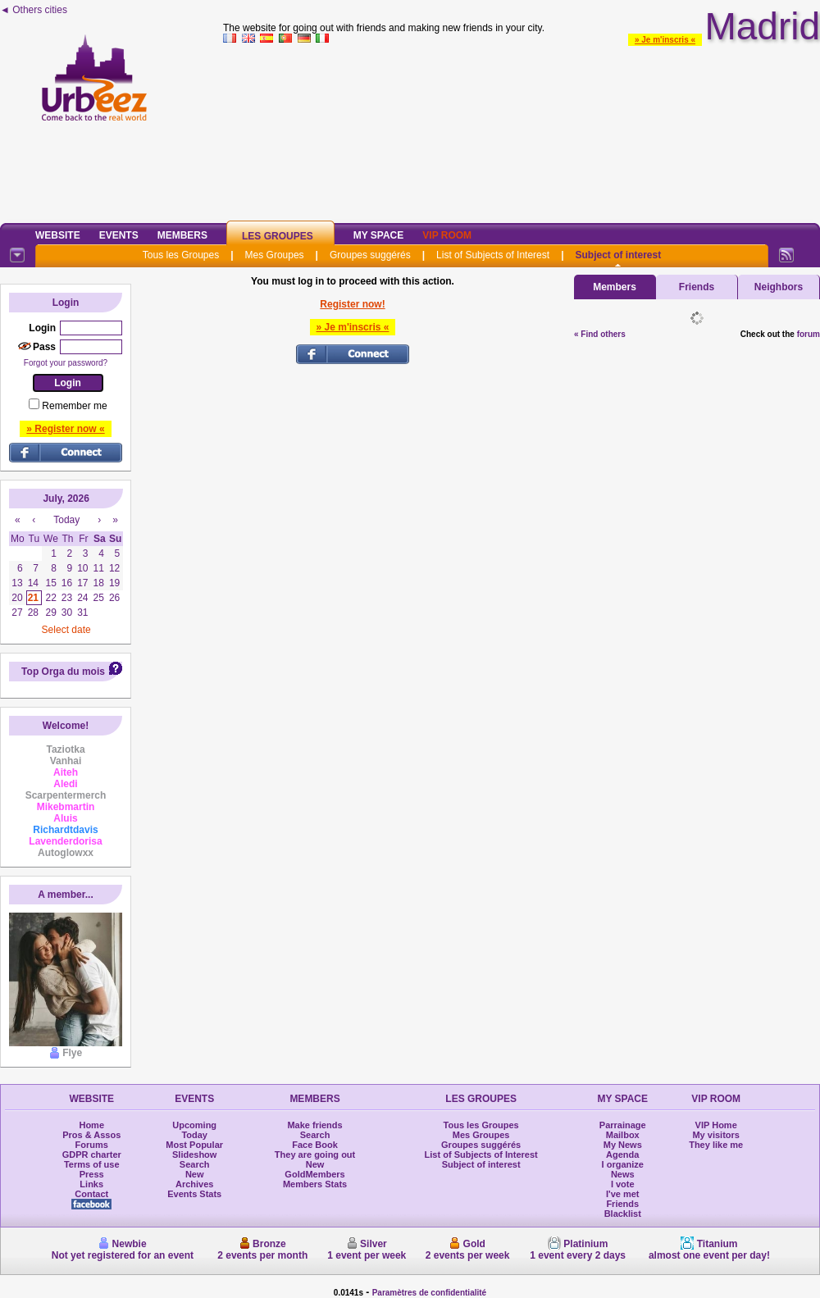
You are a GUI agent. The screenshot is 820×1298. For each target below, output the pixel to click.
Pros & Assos (91, 1135)
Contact (91, 1194)
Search (195, 1164)
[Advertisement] (522, 130)
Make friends (314, 1125)
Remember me (74, 406)
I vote (623, 1184)
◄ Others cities (33, 10)
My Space (378, 235)
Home (91, 1125)
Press (92, 1174)
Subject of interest (618, 255)
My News (623, 1145)
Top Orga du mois (63, 671)
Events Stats (194, 1194)
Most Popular (194, 1145)
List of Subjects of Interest (492, 255)
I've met (623, 1194)
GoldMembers (314, 1174)
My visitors (715, 1135)
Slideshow (194, 1154)
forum (808, 334)
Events (119, 235)
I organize (623, 1164)
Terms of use (92, 1164)
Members (182, 235)
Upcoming (194, 1125)
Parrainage (622, 1125)
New (194, 1174)
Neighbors (778, 287)
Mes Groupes (274, 255)
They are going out (315, 1154)
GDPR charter (91, 1154)
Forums (91, 1145)
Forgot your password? (65, 362)
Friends (696, 287)
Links (91, 1184)
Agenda (622, 1154)
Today (194, 1135)
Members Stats (315, 1184)
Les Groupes (277, 236)
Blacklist (622, 1213)
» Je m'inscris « (665, 39)
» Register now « (65, 429)
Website (57, 235)
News (623, 1174)
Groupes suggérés (370, 255)
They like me (716, 1145)
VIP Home (716, 1125)
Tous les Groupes (181, 255)
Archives (194, 1184)
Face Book (315, 1145)
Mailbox (623, 1135)
